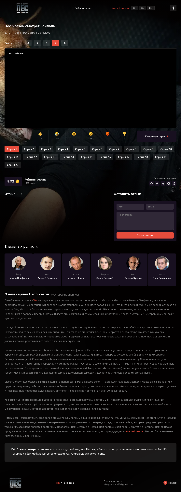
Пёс (35, 300)
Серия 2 (29, 149)
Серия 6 (97, 149)
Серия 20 (12, 165)
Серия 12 (31, 157)
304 (57, 138)
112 (73, 138)
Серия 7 (114, 149)
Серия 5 (80, 149)
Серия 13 (49, 157)
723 (40, 138)
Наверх (172, 482)
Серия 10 (166, 149)
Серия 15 (86, 157)
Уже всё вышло (120, 8)
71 (108, 138)
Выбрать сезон (83, 8)
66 (91, 138)
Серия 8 (131, 149)
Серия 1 (12, 149)
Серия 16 (105, 157)
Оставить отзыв (145, 235)
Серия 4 (63, 149)
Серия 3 (46, 149)
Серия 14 (68, 157)
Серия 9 (148, 149)
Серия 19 (160, 157)
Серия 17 (123, 157)
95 (125, 138)
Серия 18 (142, 157)
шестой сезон (134, 431)
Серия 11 (12, 157)
